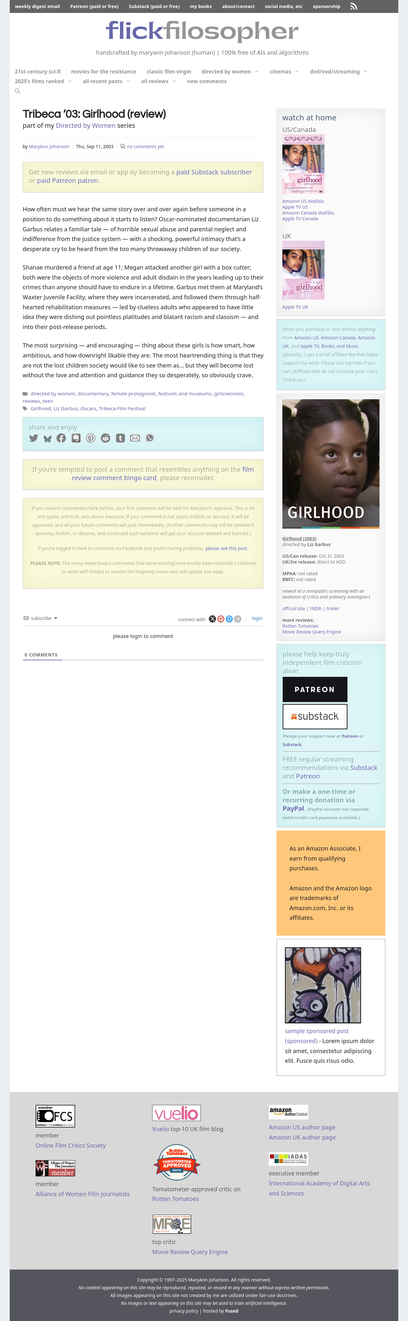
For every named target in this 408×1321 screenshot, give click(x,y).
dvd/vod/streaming (341, 71)
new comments (207, 81)
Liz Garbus (65, 408)
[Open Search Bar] (17, 91)
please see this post (226, 548)
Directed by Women (85, 125)
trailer (333, 608)
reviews (31, 401)
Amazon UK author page (302, 1137)
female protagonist (133, 393)
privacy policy (184, 1311)
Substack (292, 744)
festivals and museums (185, 393)
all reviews (161, 81)
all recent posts (109, 81)
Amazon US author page (302, 1127)
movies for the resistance (103, 71)
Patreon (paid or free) (94, 6)
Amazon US (306, 338)
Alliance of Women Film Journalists (83, 1194)
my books (201, 6)
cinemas (287, 71)
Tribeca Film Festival (122, 408)
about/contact (238, 6)
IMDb (316, 608)
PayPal (293, 808)
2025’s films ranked (46, 81)
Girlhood (40, 408)
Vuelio (160, 1129)
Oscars (88, 408)
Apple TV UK (295, 307)
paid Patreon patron (67, 180)
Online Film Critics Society (71, 1145)
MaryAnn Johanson (49, 146)
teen (48, 401)
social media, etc (283, 6)
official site (293, 608)
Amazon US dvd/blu (303, 201)
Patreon (350, 736)
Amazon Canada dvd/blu (308, 213)
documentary (93, 393)
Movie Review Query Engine (311, 632)
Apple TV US (295, 207)
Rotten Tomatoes (300, 626)
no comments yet (145, 146)
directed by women (233, 71)
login (257, 618)
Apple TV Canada (300, 218)
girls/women (228, 393)
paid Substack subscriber (214, 172)
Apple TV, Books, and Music (329, 346)
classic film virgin (169, 71)
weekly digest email (37, 6)
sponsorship (326, 6)
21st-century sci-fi (38, 71)
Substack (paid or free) (154, 6)
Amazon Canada (338, 338)
